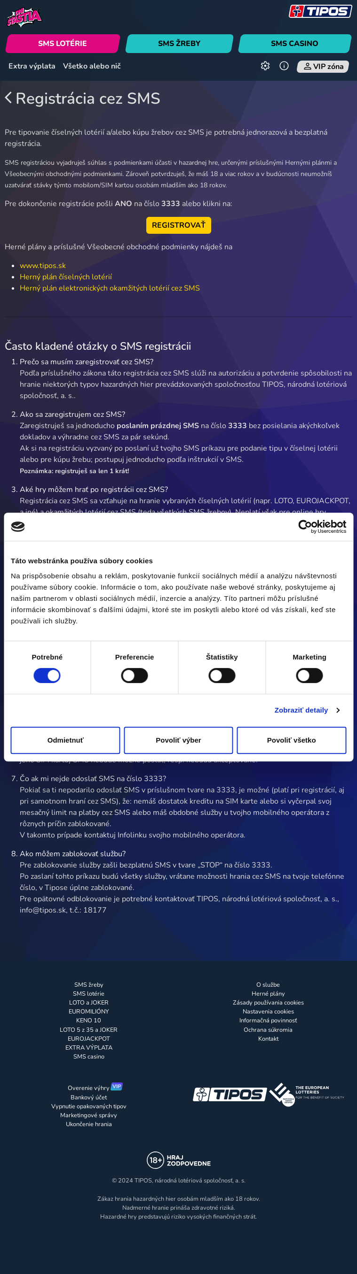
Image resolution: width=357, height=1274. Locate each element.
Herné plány (268, 994)
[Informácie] (284, 67)
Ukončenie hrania (89, 1124)
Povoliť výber (178, 740)
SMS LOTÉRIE (62, 43)
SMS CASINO (295, 43)
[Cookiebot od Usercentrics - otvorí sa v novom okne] (305, 527)
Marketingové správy (88, 1115)
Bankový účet (89, 1097)
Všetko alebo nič (92, 66)
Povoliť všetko (291, 740)
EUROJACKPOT (89, 1039)
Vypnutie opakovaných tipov (89, 1106)
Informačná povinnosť (268, 1020)
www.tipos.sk (43, 266)
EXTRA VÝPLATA (88, 1048)
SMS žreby (88, 985)
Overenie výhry (89, 1088)
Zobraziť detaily (301, 710)
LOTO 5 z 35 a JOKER (89, 1030)
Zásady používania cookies (268, 1002)
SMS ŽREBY (179, 43)
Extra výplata (32, 66)
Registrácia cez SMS (83, 98)
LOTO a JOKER (89, 1002)
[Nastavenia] (265, 67)
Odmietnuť (66, 740)
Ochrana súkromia (268, 1030)
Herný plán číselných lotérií (66, 277)
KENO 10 (88, 1020)
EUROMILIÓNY (89, 1011)
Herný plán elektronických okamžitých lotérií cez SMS (110, 288)
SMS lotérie (88, 994)
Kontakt (268, 1039)
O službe (268, 985)
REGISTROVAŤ (179, 225)
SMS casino (88, 1056)
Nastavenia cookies (268, 1011)
